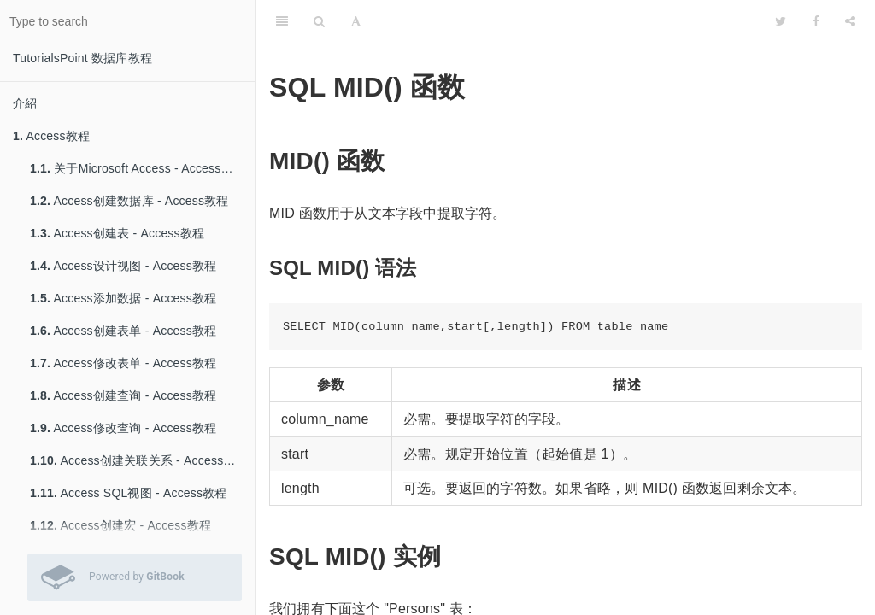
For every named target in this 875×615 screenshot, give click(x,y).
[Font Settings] (356, 21)
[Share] (850, 21)
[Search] (319, 21)
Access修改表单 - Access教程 (123, 363)
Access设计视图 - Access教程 (123, 265)
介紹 (25, 103)
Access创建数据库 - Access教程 (129, 201)
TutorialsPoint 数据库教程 (82, 58)
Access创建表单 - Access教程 (123, 330)
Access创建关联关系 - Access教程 (139, 460)
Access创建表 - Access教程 (117, 233)
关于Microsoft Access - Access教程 (137, 168)
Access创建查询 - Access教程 (123, 395)
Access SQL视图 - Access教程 (128, 493)
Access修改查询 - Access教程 (123, 428)
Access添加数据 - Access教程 (123, 298)
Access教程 (51, 136)
